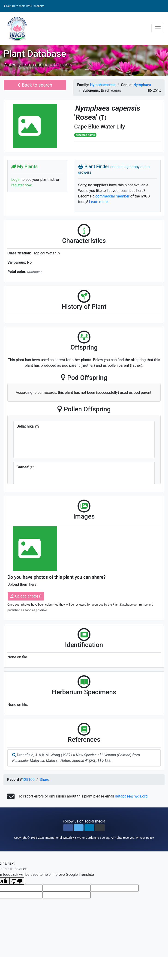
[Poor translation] (16, 881)
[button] (68, 827)
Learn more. (99, 202)
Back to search (35, 85)
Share (44, 779)
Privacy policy (145, 837)
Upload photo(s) (25, 596)
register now (21, 185)
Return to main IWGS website (24, 6)
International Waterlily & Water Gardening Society (77, 837)
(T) (102, 117)
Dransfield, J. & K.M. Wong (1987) (76, 758)
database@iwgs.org (131, 796)
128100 (28, 779)
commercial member (112, 196)
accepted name (85, 135)
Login (15, 179)
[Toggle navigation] (157, 28)
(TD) (33, 467)
